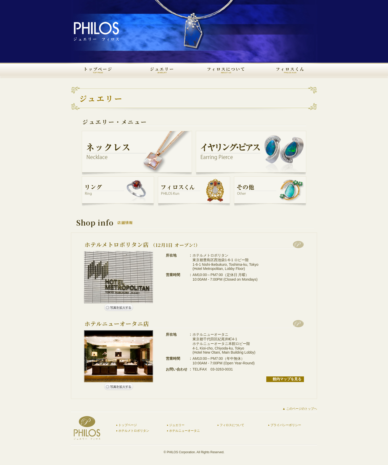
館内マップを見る (287, 379)
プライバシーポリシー (285, 425)
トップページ (127, 425)
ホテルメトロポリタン (133, 430)
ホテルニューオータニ (184, 430)
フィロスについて (232, 425)
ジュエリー (177, 425)
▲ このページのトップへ (299, 408)
